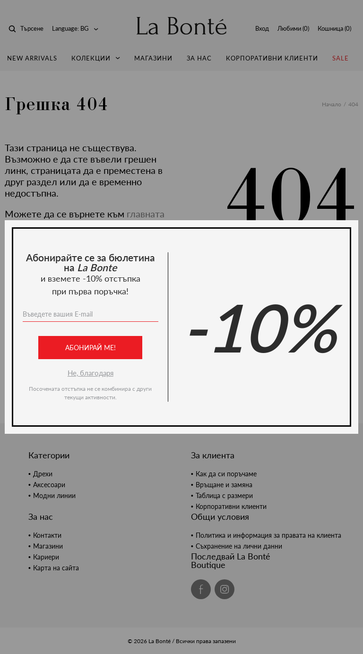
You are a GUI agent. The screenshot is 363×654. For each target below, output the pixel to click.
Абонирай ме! (90, 348)
